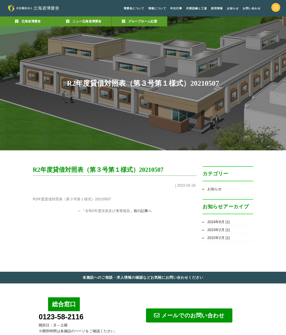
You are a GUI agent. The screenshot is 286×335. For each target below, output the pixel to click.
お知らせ (233, 8)
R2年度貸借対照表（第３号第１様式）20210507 (72, 199)
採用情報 (217, 8)
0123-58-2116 (61, 317)
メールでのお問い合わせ (189, 315)
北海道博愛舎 (31, 21)
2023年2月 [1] (218, 230)
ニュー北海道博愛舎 (86, 21)
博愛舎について (134, 8)
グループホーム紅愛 (142, 21)
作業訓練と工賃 (196, 8)
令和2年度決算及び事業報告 (107, 211)
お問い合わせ (252, 8)
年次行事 (176, 8)
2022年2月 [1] (218, 238)
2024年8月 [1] (218, 222)
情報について (157, 8)
